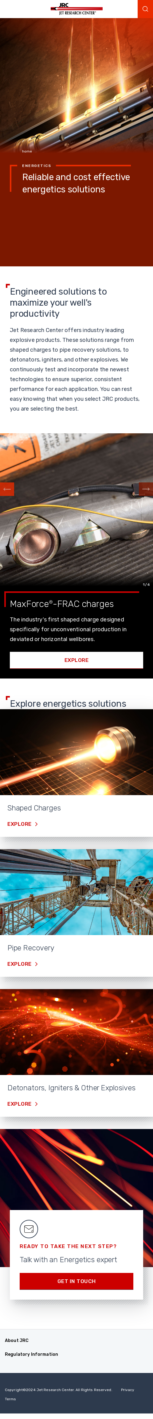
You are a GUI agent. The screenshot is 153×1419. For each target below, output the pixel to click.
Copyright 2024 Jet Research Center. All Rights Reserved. (58, 1390)
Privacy (128, 1390)
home (27, 151)
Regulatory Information (31, 1354)
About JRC (17, 1340)
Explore (77, 660)
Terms (10, 1399)
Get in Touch (76, 1281)
